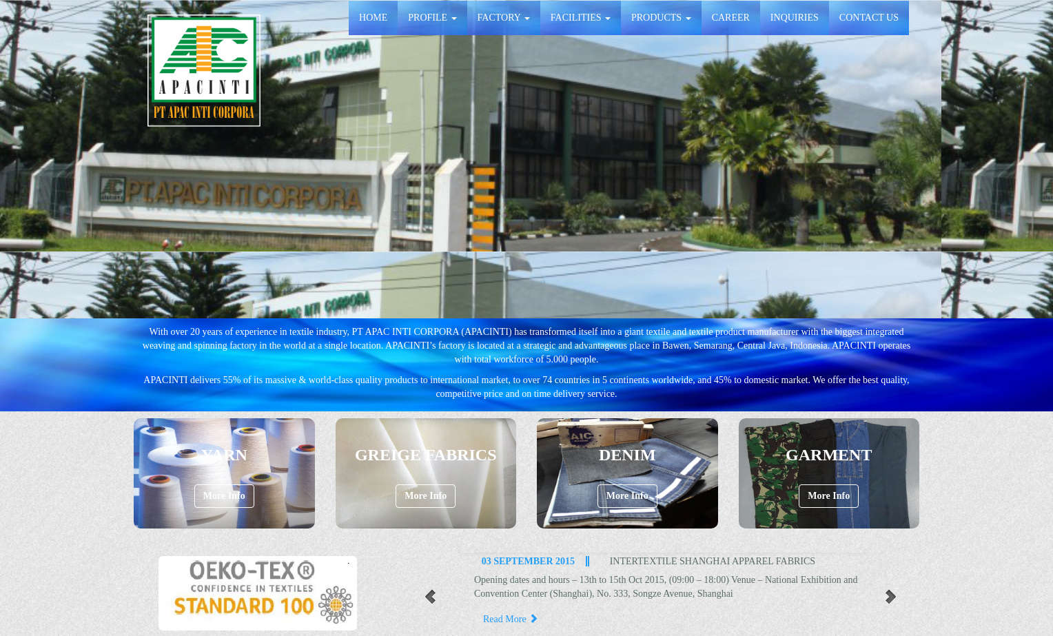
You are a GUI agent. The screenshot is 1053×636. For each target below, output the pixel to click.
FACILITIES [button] (581, 17)
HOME (373, 17)
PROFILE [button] (432, 17)
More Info (224, 496)
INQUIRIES (794, 17)
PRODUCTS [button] (661, 17)
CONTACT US (869, 17)
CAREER (731, 17)
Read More (510, 618)
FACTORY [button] (504, 17)
